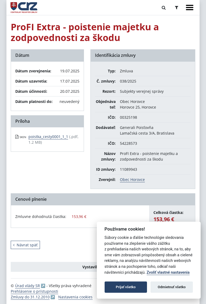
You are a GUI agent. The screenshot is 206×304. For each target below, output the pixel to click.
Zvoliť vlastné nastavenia (168, 272)
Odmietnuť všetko (172, 287)
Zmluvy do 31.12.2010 (30, 296)
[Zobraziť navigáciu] (189, 7)
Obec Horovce (132, 179)
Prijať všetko (126, 287)
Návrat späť (25, 244)
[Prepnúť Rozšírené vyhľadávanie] (176, 7)
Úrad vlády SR (27, 285)
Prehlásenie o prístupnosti (34, 291)
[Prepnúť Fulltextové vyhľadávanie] (163, 7)
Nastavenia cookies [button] (75, 296)
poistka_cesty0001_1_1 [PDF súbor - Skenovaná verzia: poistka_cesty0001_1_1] (48, 136)
